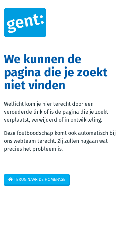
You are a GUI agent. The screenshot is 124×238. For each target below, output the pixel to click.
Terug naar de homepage (36, 179)
